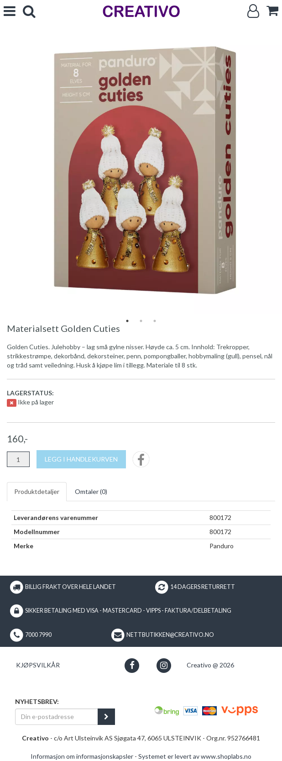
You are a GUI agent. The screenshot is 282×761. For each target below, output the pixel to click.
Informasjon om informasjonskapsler (82, 756)
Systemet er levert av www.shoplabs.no (194, 756)
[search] (29, 11)
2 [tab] (141, 320)
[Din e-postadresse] (56, 717)
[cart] (272, 10)
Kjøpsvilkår (38, 665)
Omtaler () (91, 491)
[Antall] (18, 459)
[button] (132, 665)
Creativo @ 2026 (210, 665)
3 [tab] (154, 320)
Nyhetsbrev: (37, 701)
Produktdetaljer (36, 491)
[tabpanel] (141, 173)
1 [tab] (127, 320)
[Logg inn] (253, 11)
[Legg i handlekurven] (81, 459)
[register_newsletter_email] (106, 717)
